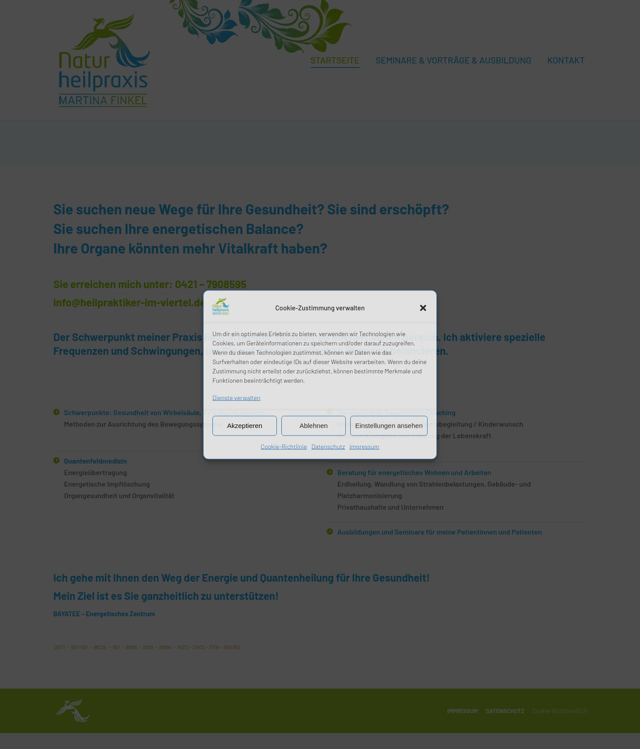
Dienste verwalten (236, 397)
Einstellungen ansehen (389, 425)
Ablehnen (314, 425)
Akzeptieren (244, 425)
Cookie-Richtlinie (284, 446)
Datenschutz (328, 446)
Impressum (364, 446)
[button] (423, 307)
